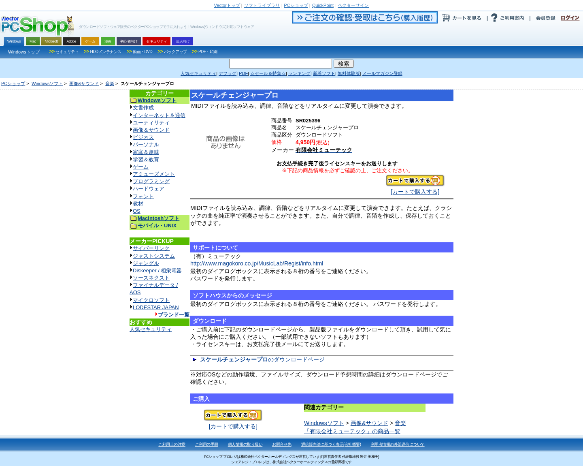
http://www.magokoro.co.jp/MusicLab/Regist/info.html (256, 263)
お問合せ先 (282, 444)
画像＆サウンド (151, 130)
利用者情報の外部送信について (398, 444)
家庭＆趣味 (146, 152)
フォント (143, 196)
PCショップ (13, 83)
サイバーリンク (151, 248)
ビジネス (143, 137)
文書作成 (143, 108)
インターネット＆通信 (159, 115)
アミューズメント (154, 174)
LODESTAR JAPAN (156, 307)
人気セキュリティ (151, 329)
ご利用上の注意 (171, 444)
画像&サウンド (84, 83)
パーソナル (146, 144)
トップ (227, 5)
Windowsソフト (47, 83)
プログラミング (151, 181)
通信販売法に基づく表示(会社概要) (331, 444)
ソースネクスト (151, 278)
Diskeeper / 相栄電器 (157, 270)
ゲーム (141, 167)
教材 (138, 204)
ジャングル (146, 263)
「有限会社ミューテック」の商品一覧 (352, 431)
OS (136, 211)
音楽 (109, 83)
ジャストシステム (154, 256)
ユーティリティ (151, 123)
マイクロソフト (151, 300)
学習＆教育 (146, 159)
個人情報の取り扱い (245, 444)
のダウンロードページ (262, 359)
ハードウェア (148, 189)
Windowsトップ (24, 51)
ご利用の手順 (206, 444)
